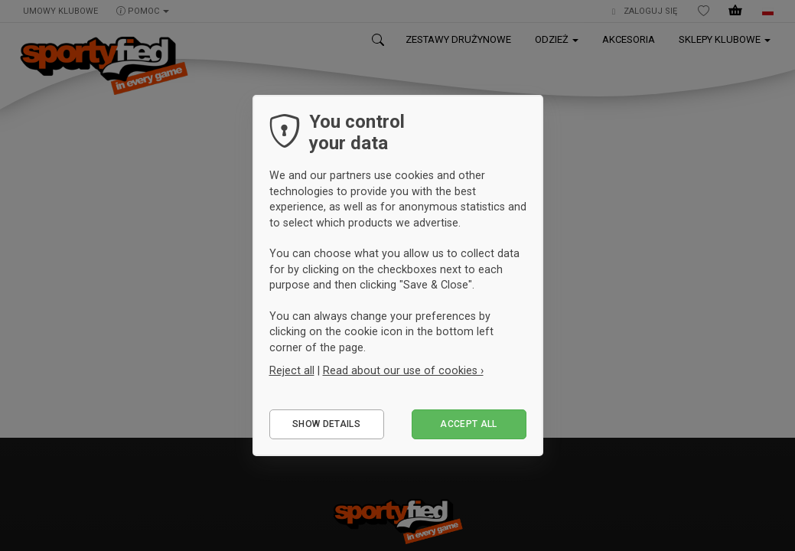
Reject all (291, 370)
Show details (326, 424)
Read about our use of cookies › (403, 370)
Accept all (468, 424)
